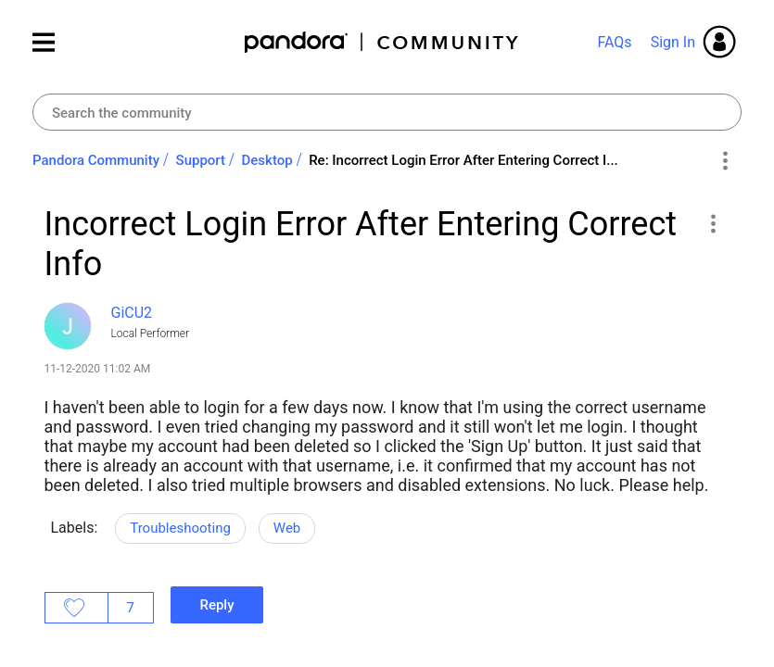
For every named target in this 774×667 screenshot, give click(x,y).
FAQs (614, 42)
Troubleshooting (180, 528)
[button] (713, 223)
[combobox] (387, 112)
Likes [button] (76, 608)
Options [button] (724, 161)
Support (200, 160)
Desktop (267, 160)
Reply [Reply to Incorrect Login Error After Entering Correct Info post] (216, 605)
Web (286, 528)
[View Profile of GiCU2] (132, 312)
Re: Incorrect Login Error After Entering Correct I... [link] (463, 160)
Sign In (673, 42)
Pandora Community (382, 42)
